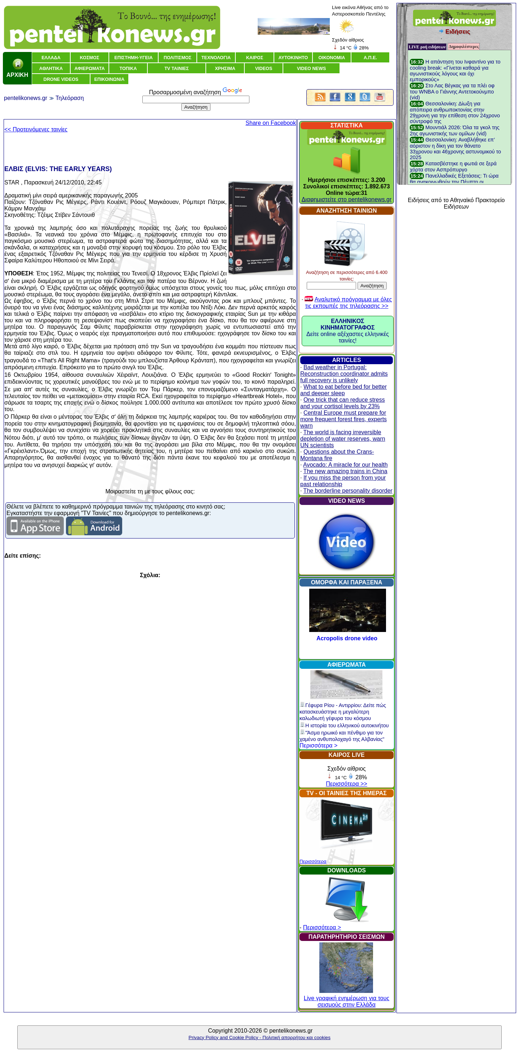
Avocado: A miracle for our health (345, 465)
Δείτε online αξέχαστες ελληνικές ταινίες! (347, 331)
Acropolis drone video (346, 638)
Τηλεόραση (70, 98)
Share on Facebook (270, 123)
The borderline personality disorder (347, 491)
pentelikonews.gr (25, 98)
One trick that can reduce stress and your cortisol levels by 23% (342, 403)
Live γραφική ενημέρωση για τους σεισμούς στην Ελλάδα (346, 998)
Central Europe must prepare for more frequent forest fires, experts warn (343, 419)
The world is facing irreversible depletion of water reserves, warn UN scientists (342, 438)
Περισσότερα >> (346, 784)
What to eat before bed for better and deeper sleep (343, 390)
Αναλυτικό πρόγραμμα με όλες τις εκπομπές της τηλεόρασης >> (348, 302)
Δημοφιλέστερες (464, 46)
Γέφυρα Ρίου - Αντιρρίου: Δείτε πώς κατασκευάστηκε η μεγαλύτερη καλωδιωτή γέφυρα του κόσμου (343, 711)
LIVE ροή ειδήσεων (427, 46)
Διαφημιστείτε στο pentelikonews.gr (347, 199)
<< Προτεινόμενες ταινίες (35, 129)
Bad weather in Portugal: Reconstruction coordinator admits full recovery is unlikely (344, 373)
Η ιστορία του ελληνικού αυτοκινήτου (344, 725)
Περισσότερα (313, 861)
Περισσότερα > (318, 745)
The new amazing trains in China (345, 471)
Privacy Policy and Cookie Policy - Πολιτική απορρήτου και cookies (259, 1037)
